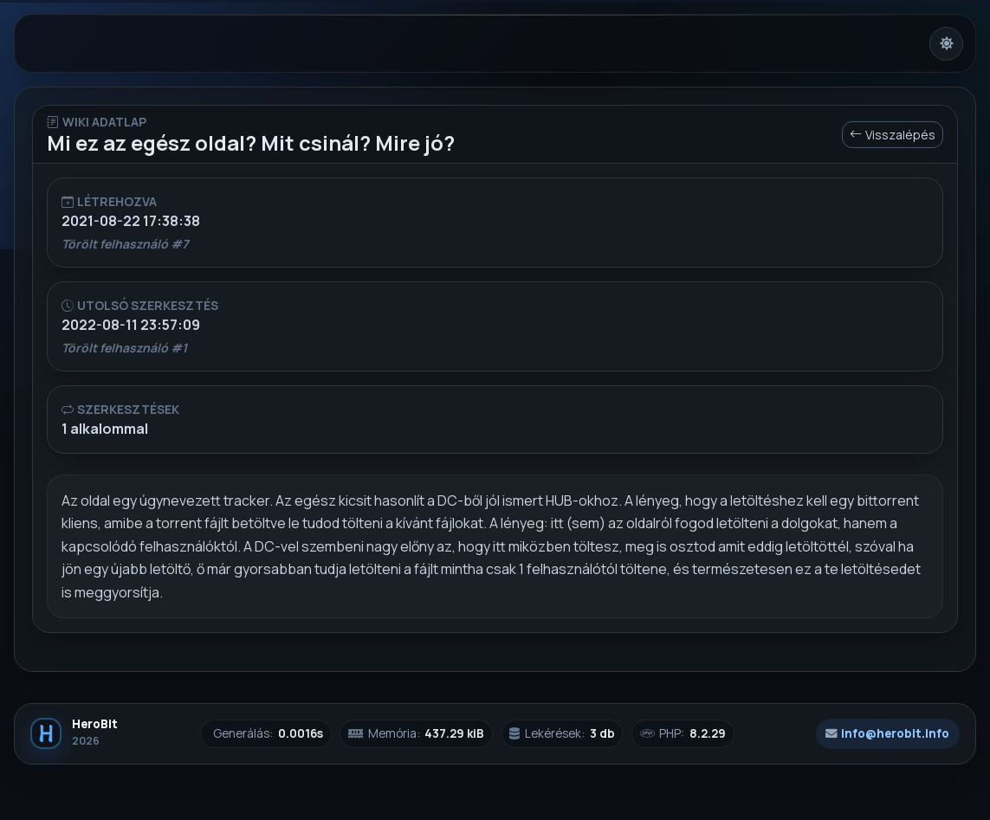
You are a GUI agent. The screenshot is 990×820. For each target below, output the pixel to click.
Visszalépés (892, 134)
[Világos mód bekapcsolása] (946, 44)
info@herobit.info (887, 733)
